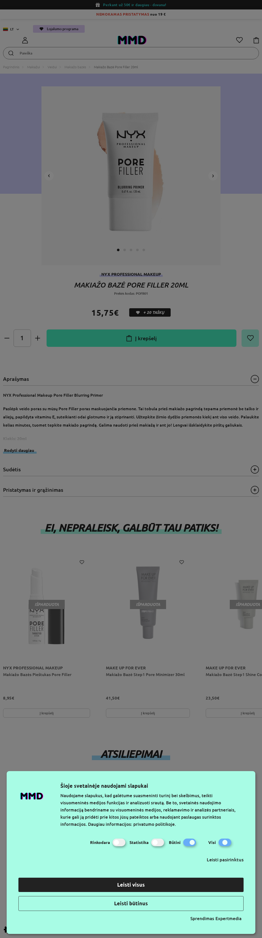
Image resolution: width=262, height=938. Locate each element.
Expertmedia (228, 918)
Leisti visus (131, 885)
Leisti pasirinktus (225, 859)
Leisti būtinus (131, 903)
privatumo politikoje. (154, 824)
